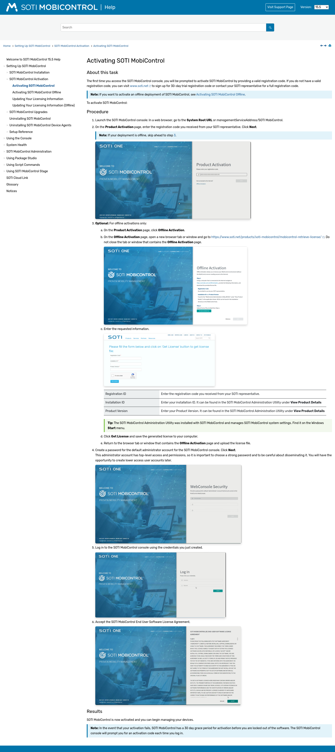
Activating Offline (36, 92)
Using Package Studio (21, 158)
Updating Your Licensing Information (37, 99)
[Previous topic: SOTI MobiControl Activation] (321, 46)
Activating (110, 45)
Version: (305, 7)
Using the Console (19, 138)
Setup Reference (21, 132)
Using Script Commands (23, 165)
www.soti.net (139, 86)
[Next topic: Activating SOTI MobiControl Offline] (325, 46)
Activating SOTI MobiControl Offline (220, 94)
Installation (29, 72)
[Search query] (167, 27)
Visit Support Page (280, 7)
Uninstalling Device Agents (40, 125)
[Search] (270, 27)
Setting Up (32, 45)
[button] (4, 59)
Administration (28, 151)
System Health (16, 145)
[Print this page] (330, 46)
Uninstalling (30, 119)
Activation (71, 45)
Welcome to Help (33, 59)
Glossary (12, 184)
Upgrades (28, 112)
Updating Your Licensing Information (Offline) (43, 105)
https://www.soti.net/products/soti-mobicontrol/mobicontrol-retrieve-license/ (266, 237)
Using (27, 171)
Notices (11, 191)
